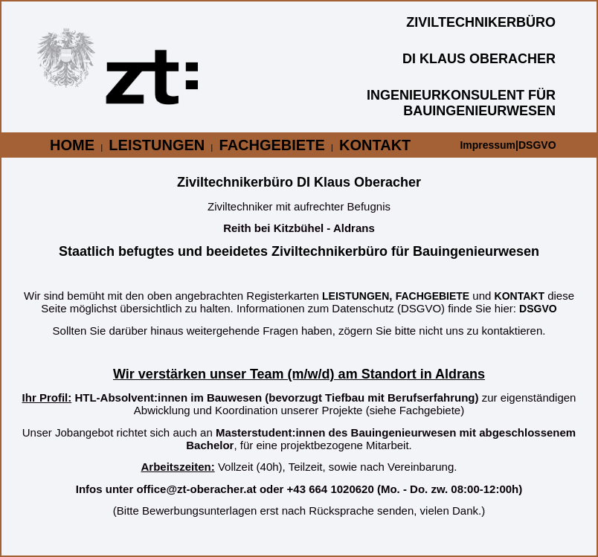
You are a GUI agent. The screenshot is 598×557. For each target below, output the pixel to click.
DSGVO (538, 309)
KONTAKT (375, 145)
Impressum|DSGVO (508, 145)
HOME (72, 145)
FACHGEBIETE (272, 145)
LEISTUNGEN (157, 145)
